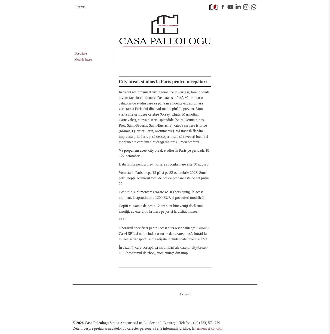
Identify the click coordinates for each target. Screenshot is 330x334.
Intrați (80, 7)
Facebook (223, 7)
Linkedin (238, 7)
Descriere (80, 53)
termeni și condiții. (209, 328)
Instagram (246, 7)
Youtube (230, 7)
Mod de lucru (83, 59)
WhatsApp (254, 7)
